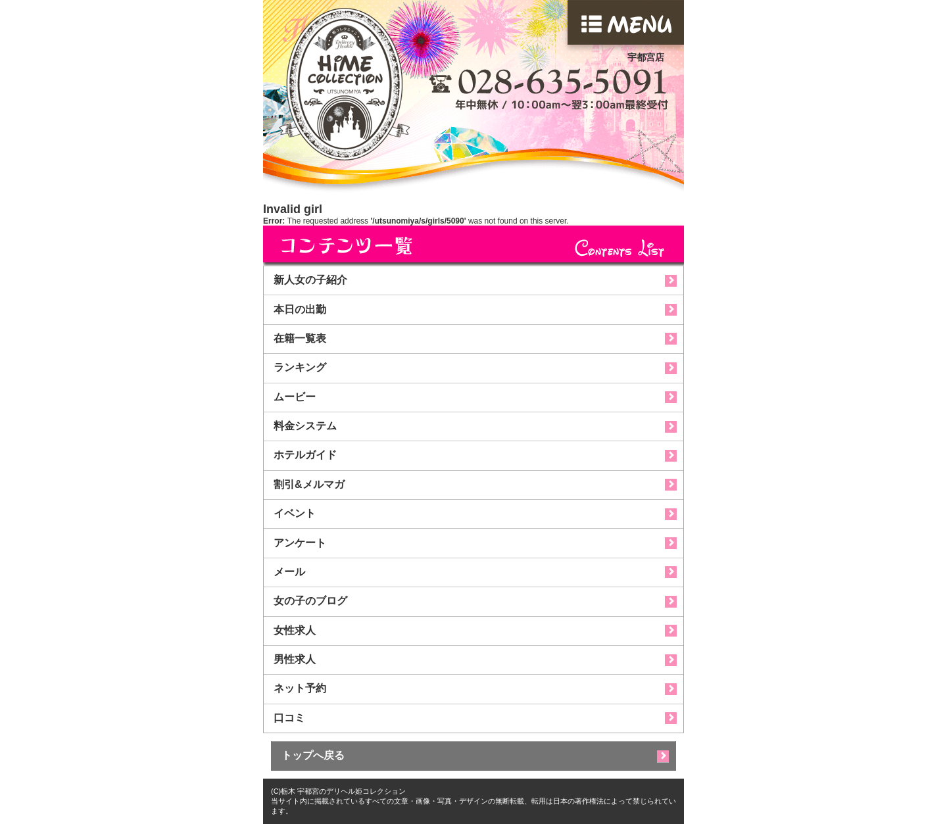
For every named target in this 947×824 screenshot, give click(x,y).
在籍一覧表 (300, 338)
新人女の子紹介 (310, 279)
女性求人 (295, 630)
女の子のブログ (310, 600)
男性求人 (295, 659)
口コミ (289, 717)
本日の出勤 (300, 309)
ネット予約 (300, 688)
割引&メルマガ (309, 484)
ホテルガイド (305, 454)
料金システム (305, 425)
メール (289, 571)
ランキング (300, 367)
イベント (295, 513)
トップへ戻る (313, 755)
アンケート (300, 542)
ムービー (295, 396)
